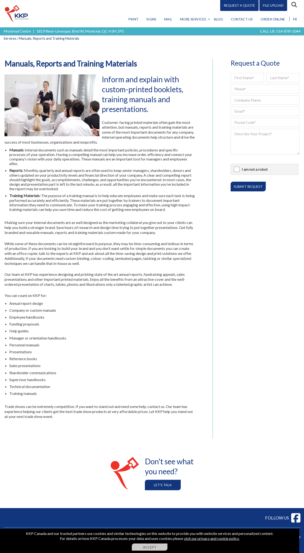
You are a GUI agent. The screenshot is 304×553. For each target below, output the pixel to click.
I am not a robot (255, 169)
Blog (218, 19)
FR (295, 19)
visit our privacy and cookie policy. (211, 538)
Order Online (273, 19)
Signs (151, 19)
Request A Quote (239, 5)
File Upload (273, 5)
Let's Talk (163, 485)
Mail (168, 19)
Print (133, 19)
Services (10, 38)
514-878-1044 (288, 31)
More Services (193, 19)
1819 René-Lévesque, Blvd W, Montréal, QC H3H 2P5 (80, 31)
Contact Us (242, 19)
